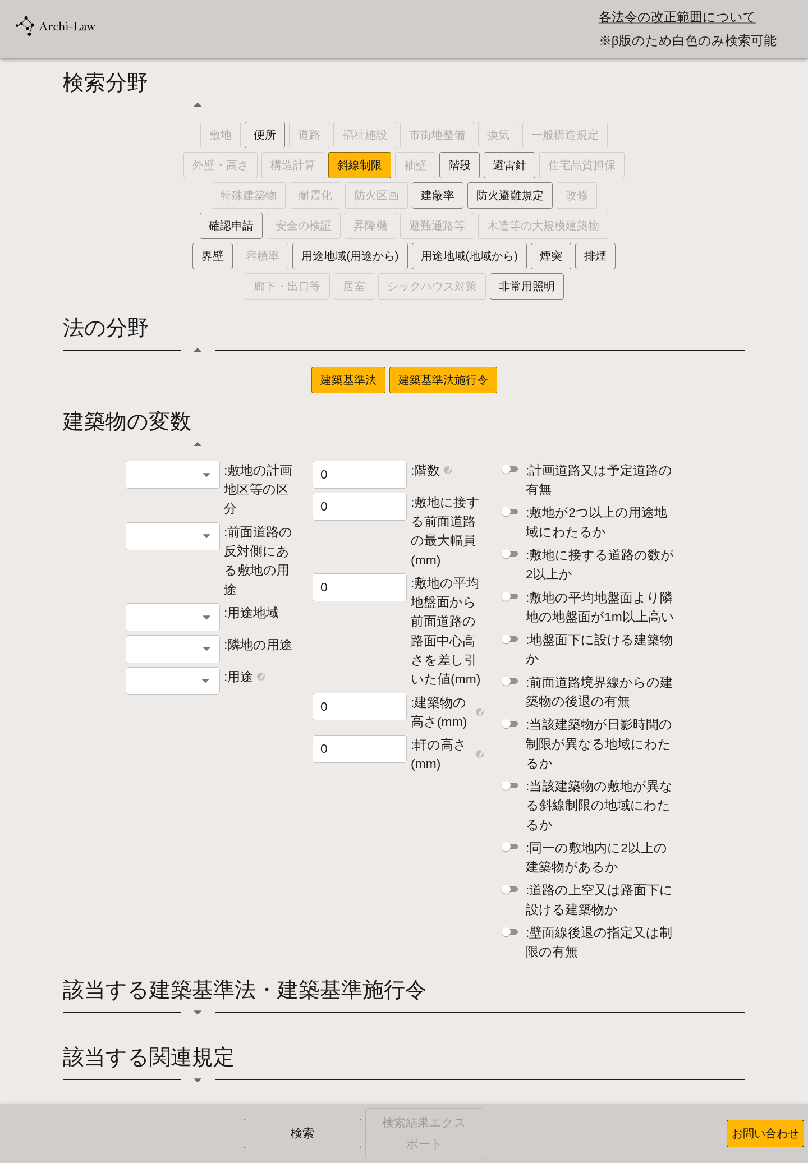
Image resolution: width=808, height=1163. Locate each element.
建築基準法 (348, 380)
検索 (302, 1133)
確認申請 (231, 225)
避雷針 (509, 165)
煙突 (551, 256)
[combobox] (173, 475)
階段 (459, 165)
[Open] (205, 680)
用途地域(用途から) (349, 256)
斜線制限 (359, 165)
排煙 (595, 256)
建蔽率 (437, 195)
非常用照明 (527, 286)
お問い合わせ (765, 1133)
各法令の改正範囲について (677, 17)
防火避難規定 (510, 195)
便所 (265, 134)
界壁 (212, 256)
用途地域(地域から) (469, 256)
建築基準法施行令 (443, 380)
